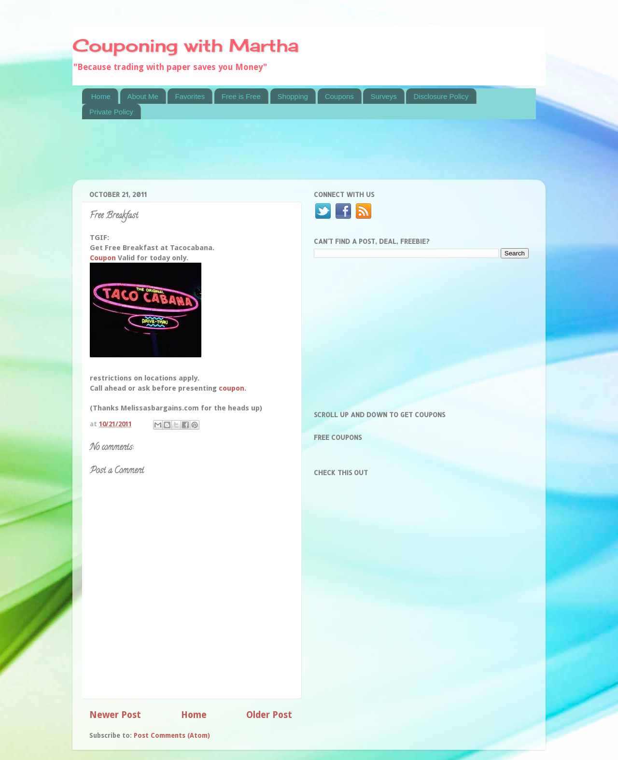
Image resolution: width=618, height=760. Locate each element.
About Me (142, 96)
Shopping (293, 96)
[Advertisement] (258, 155)
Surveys (383, 96)
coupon (231, 388)
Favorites (190, 96)
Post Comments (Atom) (172, 735)
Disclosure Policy (440, 96)
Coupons (339, 96)
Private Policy (111, 112)
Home (101, 96)
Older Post (269, 714)
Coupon (103, 257)
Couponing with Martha (185, 45)
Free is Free (241, 96)
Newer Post (115, 714)
